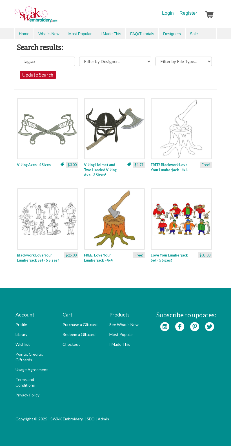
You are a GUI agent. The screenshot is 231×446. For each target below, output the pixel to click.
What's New (48, 34)
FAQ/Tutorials (142, 34)
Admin (103, 418)
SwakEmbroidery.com (56, 17)
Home (24, 34)
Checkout (71, 344)
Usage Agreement (31, 369)
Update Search (37, 75)
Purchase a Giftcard (80, 324)
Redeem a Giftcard (79, 334)
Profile (21, 324)
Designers (172, 34)
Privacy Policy (27, 395)
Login (168, 13)
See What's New (124, 324)
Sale (194, 34)
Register (188, 13)
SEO (91, 418)
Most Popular (80, 34)
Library (21, 334)
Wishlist (22, 344)
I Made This (111, 34)
